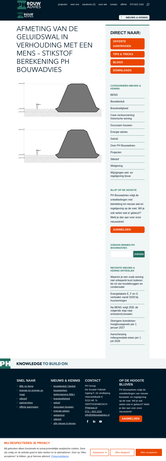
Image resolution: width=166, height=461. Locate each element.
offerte (123, 4)
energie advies (61, 410)
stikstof (23, 398)
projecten (62, 4)
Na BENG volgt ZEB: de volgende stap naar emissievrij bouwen (124, 311)
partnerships (26, 402)
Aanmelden (131, 418)
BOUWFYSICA (80, 13)
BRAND (140, 13)
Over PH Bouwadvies (122, 145)
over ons (74, 4)
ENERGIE (97, 13)
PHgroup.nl (91, 407)
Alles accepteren (148, 452)
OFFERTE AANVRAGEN (122, 44)
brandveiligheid (61, 398)
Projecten (115, 152)
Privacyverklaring (60, 456)
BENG (64, 13)
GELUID (127, 13)
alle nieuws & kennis (64, 423)
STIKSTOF (113, 13)
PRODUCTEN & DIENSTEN (32, 13)
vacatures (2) (88, 4)
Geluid (114, 138)
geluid (56, 402)
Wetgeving (116, 165)
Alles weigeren (122, 452)
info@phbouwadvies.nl (97, 415)
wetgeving (59, 415)
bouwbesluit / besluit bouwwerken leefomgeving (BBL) (64, 390)
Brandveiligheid (119, 108)
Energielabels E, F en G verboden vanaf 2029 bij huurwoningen (124, 297)
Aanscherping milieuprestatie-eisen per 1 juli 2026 (125, 337)
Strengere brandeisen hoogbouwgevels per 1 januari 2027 (123, 324)
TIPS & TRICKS (123, 54)
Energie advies (119, 132)
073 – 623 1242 (93, 411)
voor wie (103, 4)
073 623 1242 (137, 4)
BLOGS (118, 62)
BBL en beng (26, 386)
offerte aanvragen (28, 406)
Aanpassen (98, 452)
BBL (54, 13)
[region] (83, 449)
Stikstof (114, 159)
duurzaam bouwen (63, 406)
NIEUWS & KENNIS (137, 17)
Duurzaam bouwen (121, 125)
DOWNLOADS (122, 70)
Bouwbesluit (117, 101)
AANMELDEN (122, 229)
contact (113, 4)
